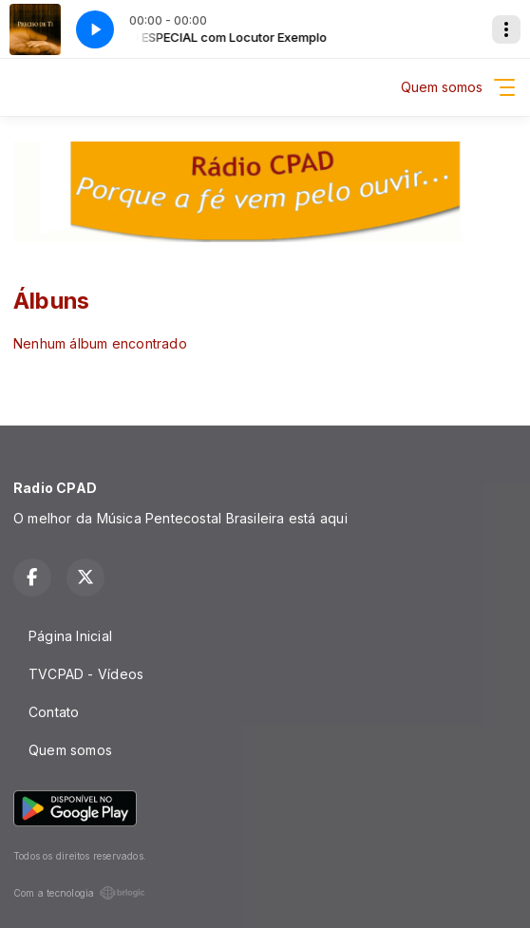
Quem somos (70, 750)
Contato (53, 712)
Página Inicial (70, 636)
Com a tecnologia (79, 893)
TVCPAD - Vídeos (85, 674)
